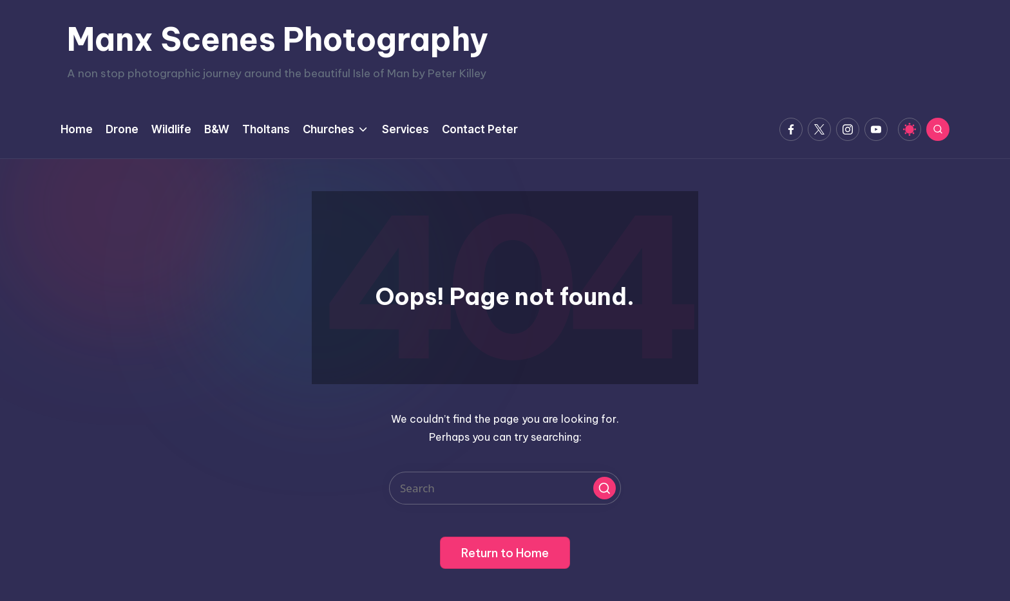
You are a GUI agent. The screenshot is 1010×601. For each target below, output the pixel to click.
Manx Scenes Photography (277, 39)
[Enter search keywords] (505, 488)
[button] (604, 488)
